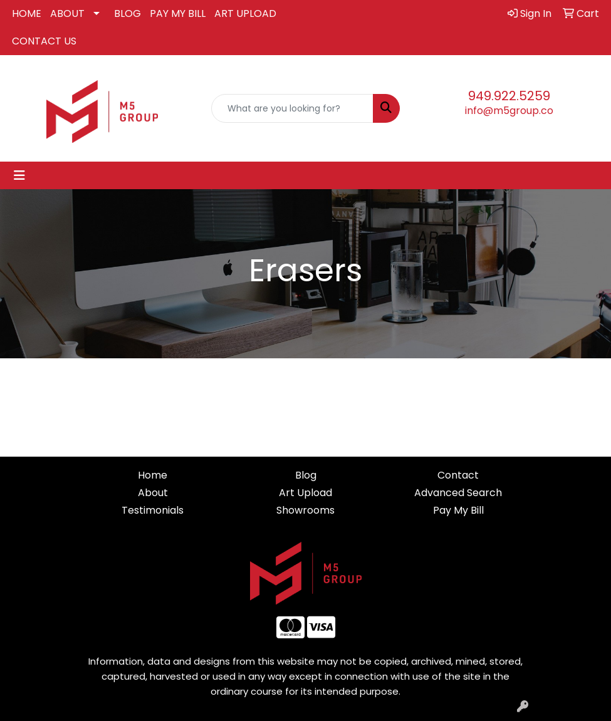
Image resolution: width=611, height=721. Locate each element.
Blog (305, 475)
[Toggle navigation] (19, 175)
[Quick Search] (292, 108)
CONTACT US (44, 41)
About (153, 492)
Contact (458, 475)
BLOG (127, 13)
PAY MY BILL (178, 13)
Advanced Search (458, 492)
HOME (26, 13)
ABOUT (67, 13)
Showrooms (305, 510)
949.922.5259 (509, 96)
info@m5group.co (509, 110)
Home (152, 475)
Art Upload (305, 492)
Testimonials (153, 510)
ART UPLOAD (245, 13)
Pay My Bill (458, 510)
